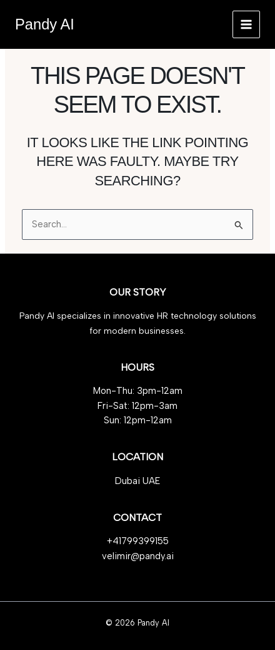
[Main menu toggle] (246, 24)
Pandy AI (44, 24)
